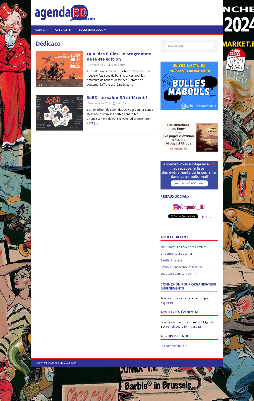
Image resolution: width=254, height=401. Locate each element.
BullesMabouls (91, 29)
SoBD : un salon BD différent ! (117, 97)
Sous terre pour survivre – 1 (178, 273)
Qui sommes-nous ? (174, 346)
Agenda (41, 29)
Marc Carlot (118, 65)
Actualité (63, 29)
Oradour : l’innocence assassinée (182, 267)
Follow (206, 217)
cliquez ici (167, 303)
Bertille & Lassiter (172, 260)
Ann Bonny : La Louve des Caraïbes (184, 247)
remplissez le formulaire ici (183, 326)
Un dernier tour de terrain (177, 253)
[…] (133, 84)
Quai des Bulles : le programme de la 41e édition (119, 56)
